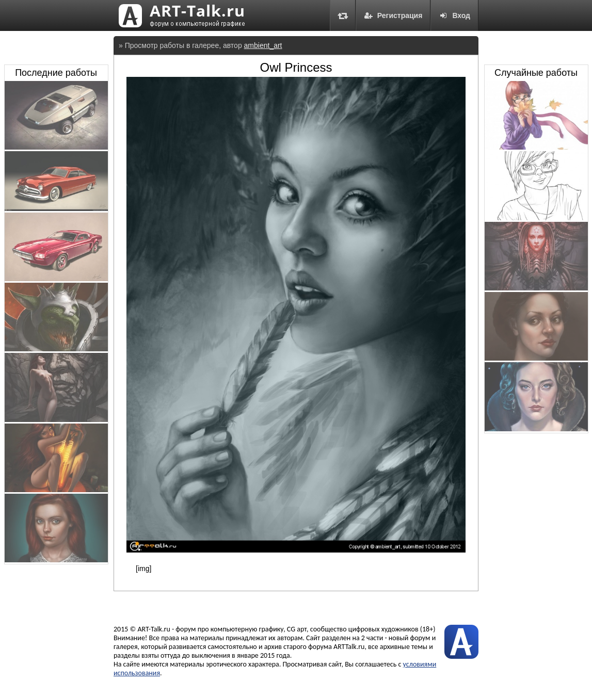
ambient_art (263, 45)
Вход (454, 15)
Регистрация (393, 15)
